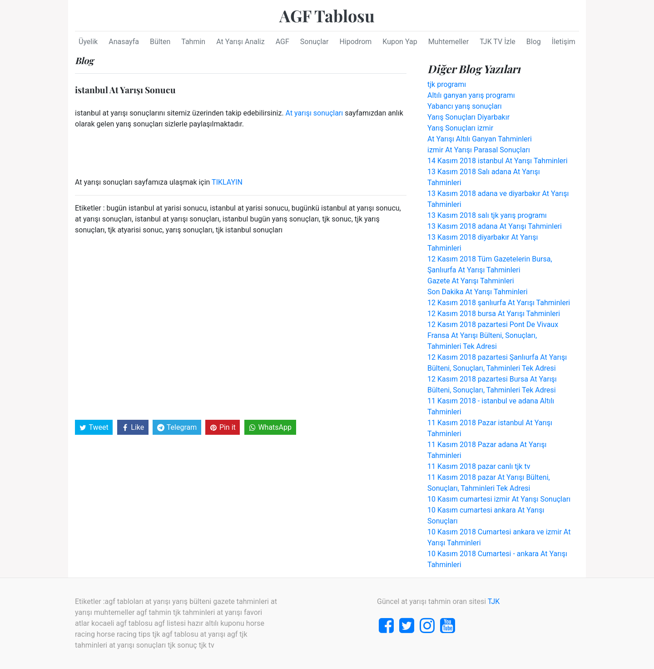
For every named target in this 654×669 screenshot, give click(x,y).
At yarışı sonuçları (314, 113)
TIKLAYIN (227, 182)
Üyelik (88, 41)
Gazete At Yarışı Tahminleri (470, 281)
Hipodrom (355, 41)
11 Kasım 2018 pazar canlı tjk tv (478, 466)
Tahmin (193, 41)
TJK (494, 601)
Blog (533, 41)
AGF (282, 41)
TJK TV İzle (497, 41)
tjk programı (446, 84)
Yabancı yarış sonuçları (464, 106)
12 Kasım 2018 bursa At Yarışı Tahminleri (493, 313)
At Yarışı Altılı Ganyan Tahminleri (479, 139)
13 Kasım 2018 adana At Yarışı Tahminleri (494, 226)
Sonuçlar (314, 41)
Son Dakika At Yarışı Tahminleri (477, 291)
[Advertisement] (241, 326)
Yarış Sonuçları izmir (460, 128)
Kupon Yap (399, 41)
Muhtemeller (448, 41)
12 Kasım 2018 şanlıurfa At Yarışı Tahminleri (498, 302)
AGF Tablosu (327, 15)
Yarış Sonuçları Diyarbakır (468, 117)
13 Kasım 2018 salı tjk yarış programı (487, 215)
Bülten (160, 41)
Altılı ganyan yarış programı (471, 95)
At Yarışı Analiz (240, 41)
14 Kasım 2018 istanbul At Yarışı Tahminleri (497, 160)
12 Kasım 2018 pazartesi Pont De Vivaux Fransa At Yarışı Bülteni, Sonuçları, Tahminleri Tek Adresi (492, 335)
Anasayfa (124, 41)
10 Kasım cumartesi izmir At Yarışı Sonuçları (498, 499)
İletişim (563, 41)
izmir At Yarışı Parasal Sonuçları (478, 150)
